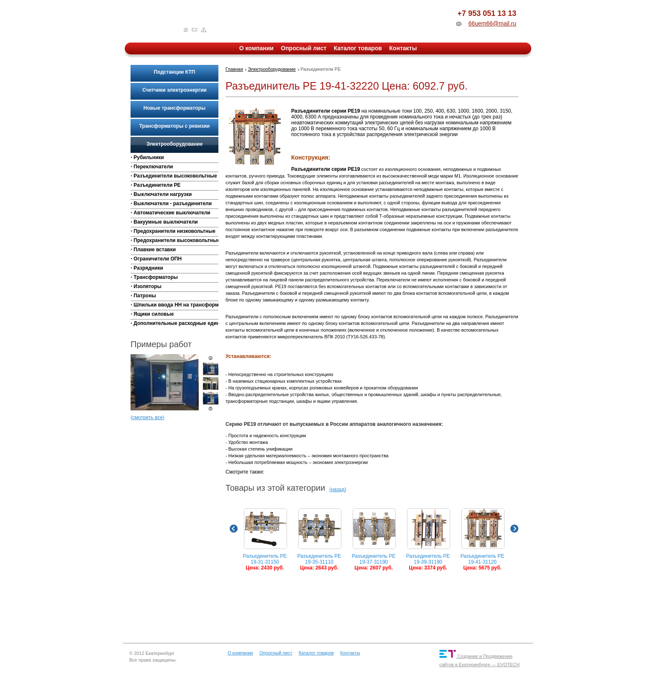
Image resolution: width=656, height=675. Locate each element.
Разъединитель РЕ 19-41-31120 (483, 539)
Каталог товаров (358, 48)
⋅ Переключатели (152, 167)
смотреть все (147, 417)
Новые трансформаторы (174, 108)
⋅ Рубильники (147, 157)
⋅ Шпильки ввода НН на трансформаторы (174, 305)
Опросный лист (303, 48)
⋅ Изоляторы (146, 286)
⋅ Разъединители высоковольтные (174, 176)
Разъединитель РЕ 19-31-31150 (265, 539)
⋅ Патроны (143, 296)
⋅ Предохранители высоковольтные (174, 240)
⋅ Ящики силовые (152, 314)
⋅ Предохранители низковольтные (173, 231)
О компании (256, 48)
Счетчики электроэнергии (174, 90)
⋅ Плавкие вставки (153, 249)
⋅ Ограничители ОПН (156, 259)
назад (337, 489)
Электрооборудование (174, 144)
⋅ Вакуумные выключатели (164, 222)
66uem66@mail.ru (492, 23)
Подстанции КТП (174, 72)
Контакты (403, 48)
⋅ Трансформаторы (154, 277)
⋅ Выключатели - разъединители (171, 203)
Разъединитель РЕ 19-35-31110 (319, 539)
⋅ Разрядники (147, 268)
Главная (234, 69)
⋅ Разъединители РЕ (156, 185)
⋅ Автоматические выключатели (170, 213)
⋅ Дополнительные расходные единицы (174, 323)
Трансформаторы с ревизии (174, 126)
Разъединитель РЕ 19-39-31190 (428, 539)
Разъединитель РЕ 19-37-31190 (374, 539)
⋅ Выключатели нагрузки (161, 194)
